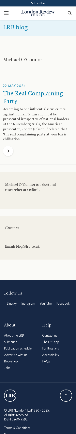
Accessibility (50, 355)
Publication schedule (18, 348)
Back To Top (66, 396)
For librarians (50, 348)
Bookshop (11, 361)
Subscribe (38, 3)
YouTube (46, 303)
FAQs (46, 361)
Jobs (7, 368)
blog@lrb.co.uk (28, 246)
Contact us (49, 335)
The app (50, 342)
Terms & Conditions (17, 428)
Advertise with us (15, 355)
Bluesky (11, 303)
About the (14, 335)
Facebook (63, 303)
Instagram (28, 303)
